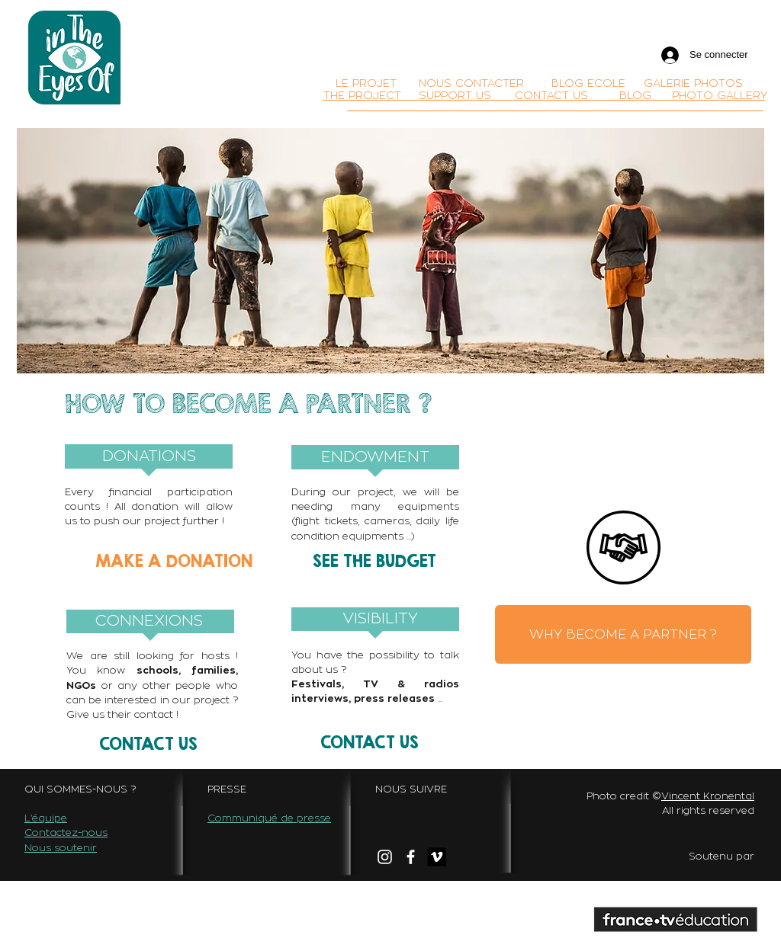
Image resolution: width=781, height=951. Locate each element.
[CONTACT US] (551, 95)
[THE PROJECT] (362, 95)
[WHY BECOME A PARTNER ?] (623, 634)
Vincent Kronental (707, 795)
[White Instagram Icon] (384, 856)
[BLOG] (635, 95)
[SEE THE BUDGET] (374, 560)
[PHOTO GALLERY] (720, 95)
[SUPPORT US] (455, 95)
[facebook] (410, 856)
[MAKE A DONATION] (174, 560)
